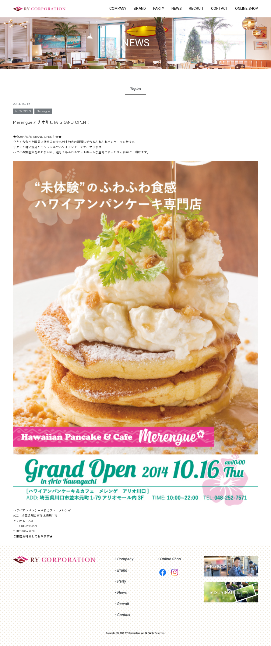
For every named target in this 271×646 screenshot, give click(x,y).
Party (121, 581)
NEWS (176, 8)
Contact (123, 614)
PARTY (158, 8)
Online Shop (170, 559)
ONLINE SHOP (246, 8)
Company (125, 559)
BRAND (140, 8)
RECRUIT (196, 8)
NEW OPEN (23, 111)
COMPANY (117, 8)
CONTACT (219, 8)
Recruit (123, 603)
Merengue (43, 111)
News (122, 592)
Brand (122, 570)
